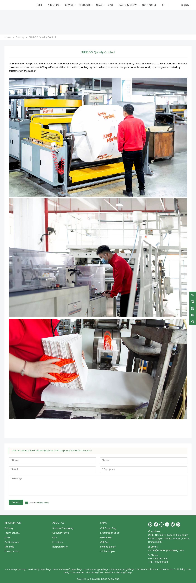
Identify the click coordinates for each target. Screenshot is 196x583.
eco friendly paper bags (39, 569)
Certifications (11, 542)
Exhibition (57, 542)
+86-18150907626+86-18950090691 (158, 560)
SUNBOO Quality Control (42, 37)
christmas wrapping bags (96, 569)
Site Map (9, 547)
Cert (54, 537)
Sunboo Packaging (62, 528)
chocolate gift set (94, 572)
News (7, 537)
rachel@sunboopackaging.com (166, 550)
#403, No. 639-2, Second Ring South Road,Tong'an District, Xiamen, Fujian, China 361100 (168, 538)
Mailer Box (106, 537)
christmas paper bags (15, 569)
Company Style (60, 533)
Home (7, 37)
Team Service (12, 533)
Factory (20, 37)
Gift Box (104, 542)
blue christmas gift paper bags (67, 569)
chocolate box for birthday (172, 569)
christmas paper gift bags (122, 569)
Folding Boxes (108, 547)
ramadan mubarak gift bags (118, 572)
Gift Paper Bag (108, 528)
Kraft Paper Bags (109, 533)
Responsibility (60, 547)
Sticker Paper (107, 551)
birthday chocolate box (147, 569)
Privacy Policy (42, 502)
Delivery (8, 528)
